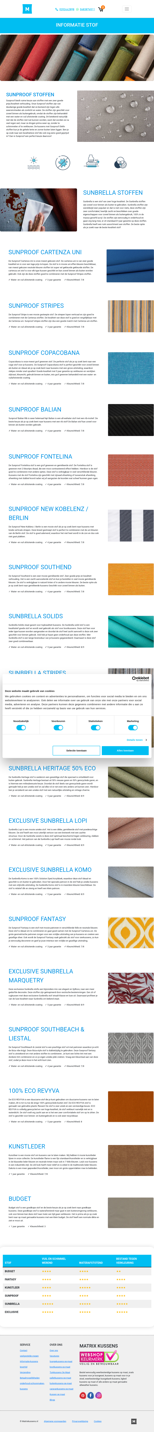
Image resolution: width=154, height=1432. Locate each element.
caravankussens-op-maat (61, 1389)
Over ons (54, 1350)
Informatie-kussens (29, 1361)
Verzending (25, 1372)
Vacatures (54, 1356)
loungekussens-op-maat (61, 1361)
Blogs (52, 1400)
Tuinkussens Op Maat (60, 1372)
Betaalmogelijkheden (30, 1378)
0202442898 (66, 9)
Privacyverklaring (80, 1421)
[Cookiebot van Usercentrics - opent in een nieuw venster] (134, 678)
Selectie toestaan (76, 750)
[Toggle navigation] (126, 9)
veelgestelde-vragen (29, 1356)
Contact (23, 1350)
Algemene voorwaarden (55, 1421)
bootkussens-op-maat (60, 1367)
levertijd (23, 1367)
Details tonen (135, 739)
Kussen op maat (57, 1394)
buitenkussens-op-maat (61, 1383)
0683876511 (87, 9)
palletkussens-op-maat (60, 1378)
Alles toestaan (125, 750)
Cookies (98, 1421)
